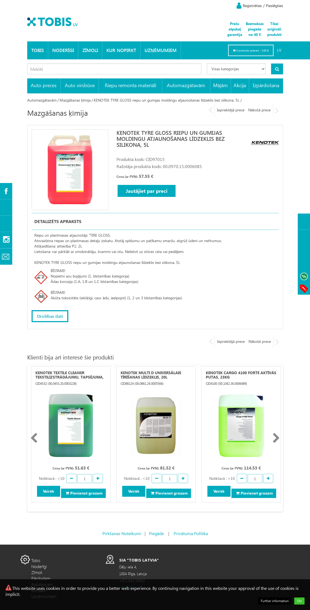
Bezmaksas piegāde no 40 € (255, 29)
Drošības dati (50, 316)
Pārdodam (40, 578)
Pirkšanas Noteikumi (121, 533)
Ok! (299, 601)
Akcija (240, 85)
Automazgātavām (186, 85)
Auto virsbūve (80, 85)
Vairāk (48, 491)
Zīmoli (90, 50)
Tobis (37, 50)
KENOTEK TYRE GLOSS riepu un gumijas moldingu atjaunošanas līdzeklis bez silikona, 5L (167, 100)
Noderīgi (63, 50)
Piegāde (156, 533)
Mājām (220, 85)
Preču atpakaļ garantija (234, 29)
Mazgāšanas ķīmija (75, 100)
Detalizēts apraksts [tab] (57, 221)
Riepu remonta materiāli (130, 85)
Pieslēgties (274, 5)
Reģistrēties (252, 5)
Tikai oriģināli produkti (274, 29)
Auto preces (44, 85)
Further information (275, 601)
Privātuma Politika (191, 533)
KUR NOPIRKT (121, 50)
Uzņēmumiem (161, 50)
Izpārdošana (266, 85)
